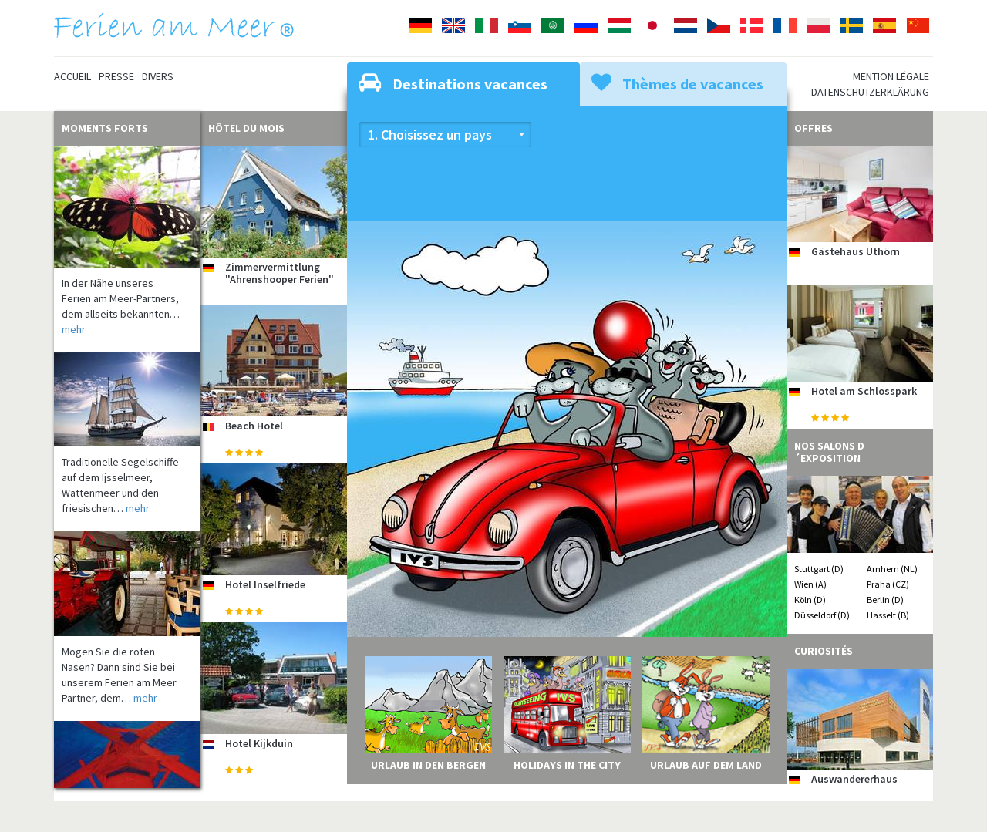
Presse (116, 76)
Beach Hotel (254, 426)
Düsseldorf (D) (822, 615)
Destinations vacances (453, 82)
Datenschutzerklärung (870, 92)
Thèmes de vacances (677, 82)
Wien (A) (810, 584)
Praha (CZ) (888, 584)
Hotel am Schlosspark (864, 391)
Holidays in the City (567, 765)
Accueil (72, 76)
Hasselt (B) (888, 615)
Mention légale (891, 76)
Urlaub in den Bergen (428, 765)
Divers (157, 76)
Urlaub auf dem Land (706, 765)
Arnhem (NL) (892, 568)
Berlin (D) (885, 599)
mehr (74, 329)
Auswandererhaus (854, 779)
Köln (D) (810, 599)
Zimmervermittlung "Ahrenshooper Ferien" (279, 272)
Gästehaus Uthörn (855, 251)
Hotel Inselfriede (265, 584)
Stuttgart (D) (819, 568)
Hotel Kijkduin (259, 743)
